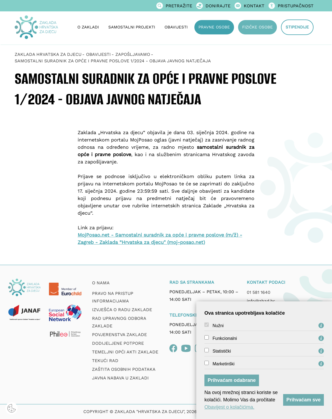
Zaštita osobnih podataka (124, 369)
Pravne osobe (214, 27)
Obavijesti (176, 27)
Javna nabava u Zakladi (120, 378)
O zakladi (88, 27)
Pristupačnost (291, 6)
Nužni (218, 326)
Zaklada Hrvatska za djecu (48, 54)
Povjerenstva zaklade (119, 334)
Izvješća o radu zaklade (122, 309)
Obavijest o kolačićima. (229, 407)
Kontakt (249, 6)
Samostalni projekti (131, 27)
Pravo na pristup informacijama (112, 297)
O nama (101, 282)
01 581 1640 (258, 292)
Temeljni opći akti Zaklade (125, 351)
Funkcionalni (225, 338)
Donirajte (213, 6)
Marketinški (224, 364)
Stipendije (297, 27)
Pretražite (174, 6)
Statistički (222, 351)
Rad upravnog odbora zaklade (119, 322)
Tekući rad (105, 360)
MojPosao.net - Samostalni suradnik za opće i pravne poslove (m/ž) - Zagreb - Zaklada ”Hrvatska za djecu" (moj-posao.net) (160, 238)
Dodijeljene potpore (118, 343)
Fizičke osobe (257, 27)
